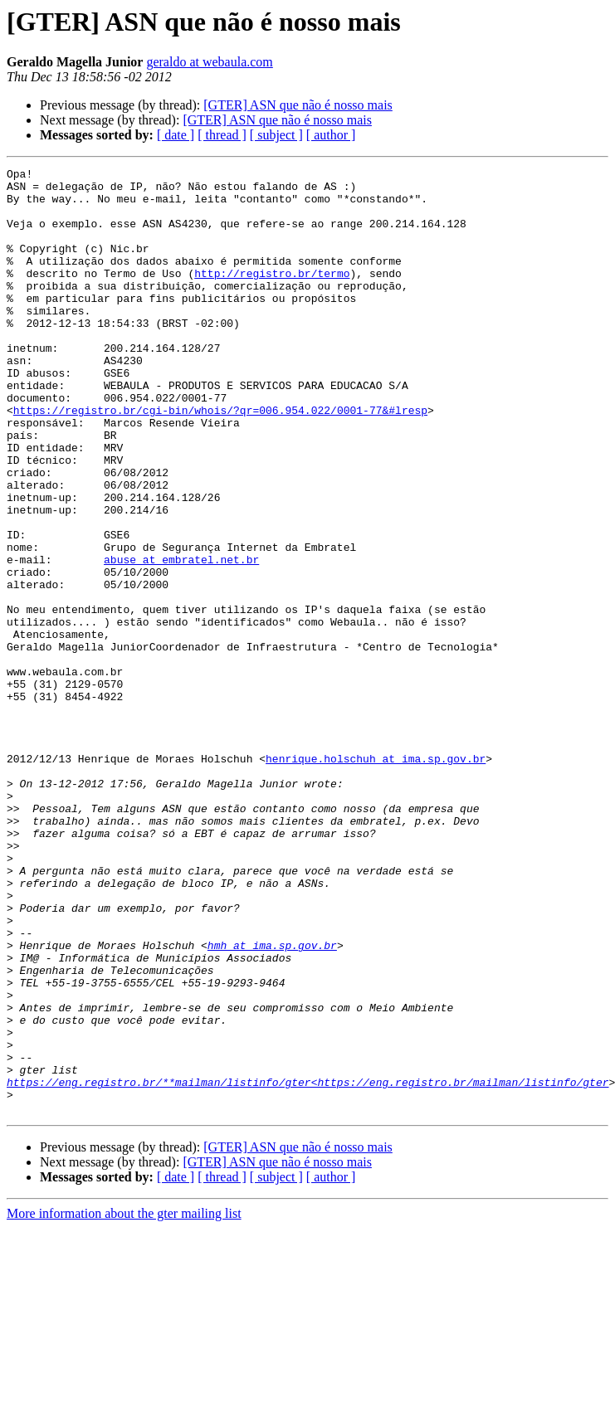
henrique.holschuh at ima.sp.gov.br (376, 877)
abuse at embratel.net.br (181, 638)
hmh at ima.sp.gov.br (272, 1101)
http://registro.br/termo (271, 295)
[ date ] (175, 135)
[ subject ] (276, 135)
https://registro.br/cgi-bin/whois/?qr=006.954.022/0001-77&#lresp (220, 459)
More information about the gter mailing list (124, 1402)
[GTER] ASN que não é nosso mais (298, 105)
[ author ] (331, 135)
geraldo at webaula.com (209, 62)
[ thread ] (222, 135)
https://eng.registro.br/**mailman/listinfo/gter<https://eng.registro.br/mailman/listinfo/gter (307, 1266)
